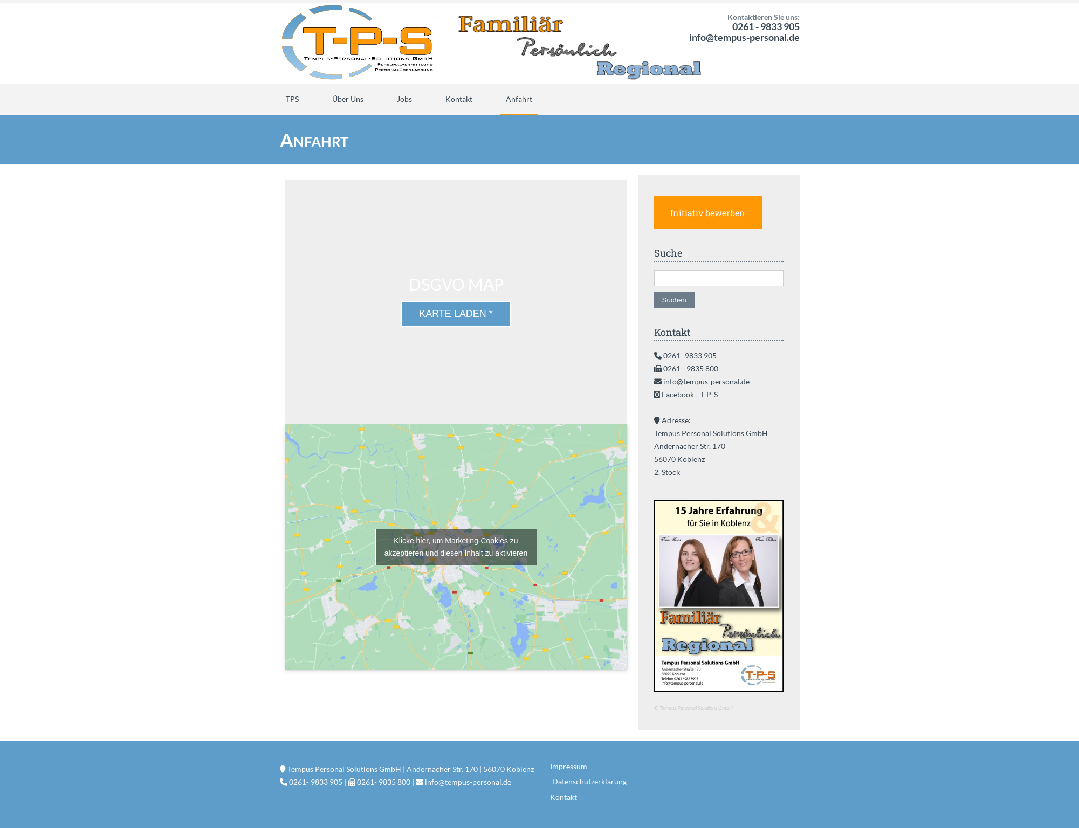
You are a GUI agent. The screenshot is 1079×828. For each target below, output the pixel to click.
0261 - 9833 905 (766, 26)
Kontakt (458, 99)
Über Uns (347, 99)
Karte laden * (456, 313)
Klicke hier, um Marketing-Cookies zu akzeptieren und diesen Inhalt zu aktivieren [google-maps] (455, 546)
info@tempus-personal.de (744, 37)
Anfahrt (519, 99)
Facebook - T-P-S (690, 394)
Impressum (568, 766)
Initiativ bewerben (707, 212)
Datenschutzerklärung (589, 781)
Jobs (404, 99)
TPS (292, 99)
